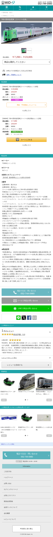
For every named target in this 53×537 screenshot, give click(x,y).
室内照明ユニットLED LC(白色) (16, 177)
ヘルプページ (8, 477)
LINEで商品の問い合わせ (25, 308)
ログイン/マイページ (11, 489)
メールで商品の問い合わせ (25, 300)
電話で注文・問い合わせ (27, 292)
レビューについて (10, 519)
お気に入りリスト (10, 495)
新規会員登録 (8, 501)
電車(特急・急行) (7, 12)
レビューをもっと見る (9, 358)
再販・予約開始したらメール (26, 105)
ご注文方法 (7, 471)
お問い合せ (7, 483)
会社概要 (7, 513)
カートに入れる (26, 140)
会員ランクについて (10, 507)
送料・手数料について (13, 75)
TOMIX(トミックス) (8, 15)
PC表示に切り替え (26, 529)
